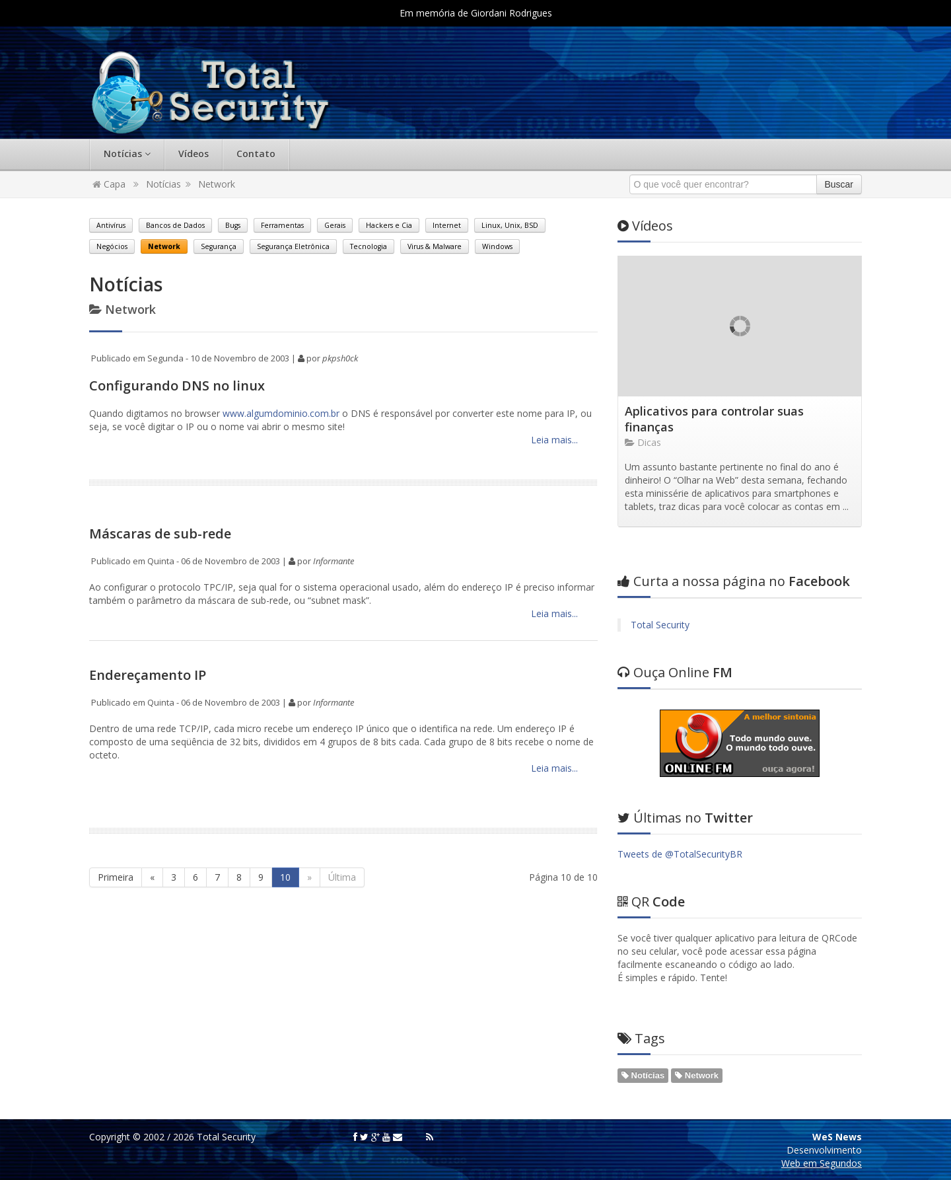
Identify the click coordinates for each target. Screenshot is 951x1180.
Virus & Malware (434, 246)
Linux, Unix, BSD (509, 225)
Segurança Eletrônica (293, 246)
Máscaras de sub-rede (160, 533)
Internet (447, 225)
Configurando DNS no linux (177, 385)
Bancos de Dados (175, 225)
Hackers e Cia (389, 225)
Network (216, 184)
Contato (255, 153)
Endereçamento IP (147, 675)
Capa (108, 184)
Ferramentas (282, 225)
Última (342, 877)
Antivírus (110, 225)
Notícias (127, 153)
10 (285, 877)
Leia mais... (553, 439)
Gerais (334, 225)
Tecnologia (368, 246)
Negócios (111, 246)
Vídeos (193, 153)
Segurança (218, 246)
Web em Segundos (821, 1163)
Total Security (660, 624)
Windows (497, 246)
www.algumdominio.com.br (281, 413)
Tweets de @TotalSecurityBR (679, 854)
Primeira (115, 877)
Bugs (232, 225)
